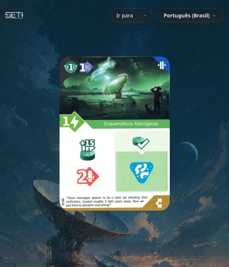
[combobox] (190, 15)
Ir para (131, 15)
